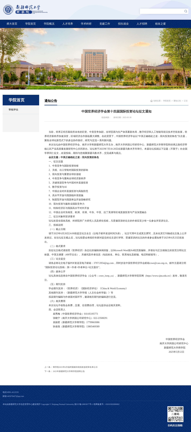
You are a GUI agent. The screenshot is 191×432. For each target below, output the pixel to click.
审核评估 (13, 109)
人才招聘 (142, 23)
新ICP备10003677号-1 (83, 404)
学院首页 (30, 23)
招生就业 (123, 23)
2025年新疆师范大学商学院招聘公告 (69, 371)
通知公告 (177, 101)
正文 (186, 101)
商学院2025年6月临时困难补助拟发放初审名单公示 (75, 367)
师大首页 (12, 23)
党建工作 (104, 23)
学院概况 (49, 23)
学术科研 (86, 23)
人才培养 (67, 23)
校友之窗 (160, 23)
